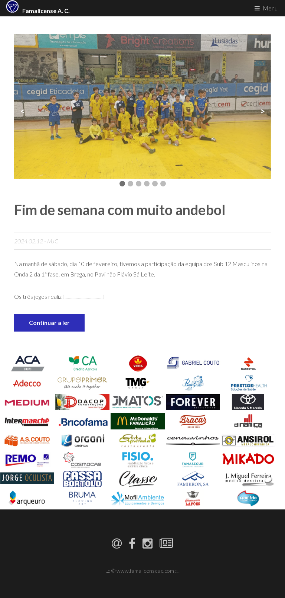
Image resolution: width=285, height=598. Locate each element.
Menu (270, 8)
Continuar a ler (49, 322)
